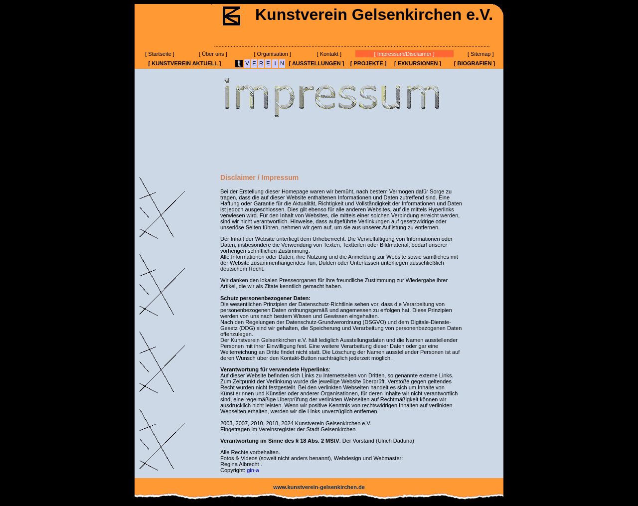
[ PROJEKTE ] (368, 63)
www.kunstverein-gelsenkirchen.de (319, 487)
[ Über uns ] (213, 54)
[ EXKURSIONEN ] (417, 63)
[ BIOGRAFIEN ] (474, 63)
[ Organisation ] (272, 54)
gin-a (253, 470)
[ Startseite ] (159, 54)
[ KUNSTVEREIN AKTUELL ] (184, 63)
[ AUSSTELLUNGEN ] (316, 63)
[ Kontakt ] (329, 54)
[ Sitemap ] (481, 54)
